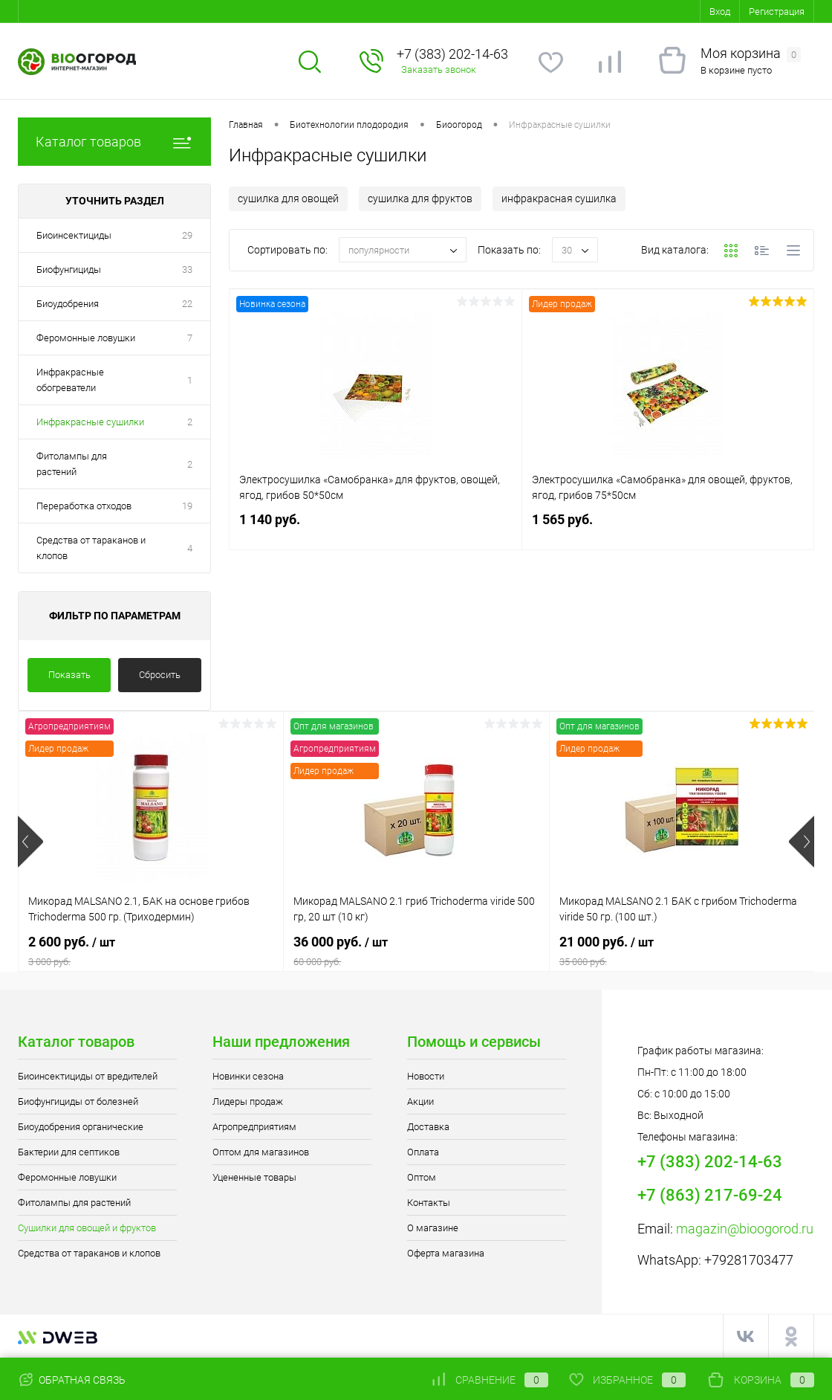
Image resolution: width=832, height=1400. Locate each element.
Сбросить (160, 674)
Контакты (428, 1202)
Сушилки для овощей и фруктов (87, 1227)
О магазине (432, 1227)
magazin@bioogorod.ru (744, 1228)
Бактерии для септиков (69, 1152)
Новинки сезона (248, 1076)
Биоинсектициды (73, 235)
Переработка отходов (83, 506)
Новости (425, 1076)
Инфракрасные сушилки (90, 422)
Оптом (421, 1177)
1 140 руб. (375, 528)
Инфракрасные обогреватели (70, 380)
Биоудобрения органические (80, 1126)
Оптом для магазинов (260, 1152)
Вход (719, 11)
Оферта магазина (445, 1253)
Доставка (428, 1126)
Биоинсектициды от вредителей (87, 1076)
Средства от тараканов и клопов (91, 548)
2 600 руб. (150, 951)
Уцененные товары (254, 1177)
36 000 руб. (416, 951)
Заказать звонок (438, 69)
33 (187, 269)
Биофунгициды (68, 269)
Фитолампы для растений (71, 464)
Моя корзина (751, 53)
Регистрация (777, 11)
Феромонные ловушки (85, 337)
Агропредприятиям (254, 1126)
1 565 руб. (668, 528)
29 (187, 235)
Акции (420, 1101)
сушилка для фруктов (420, 198)
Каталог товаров (114, 141)
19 (187, 506)
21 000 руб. (682, 951)
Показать (69, 674)
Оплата (423, 1152)
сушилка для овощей (288, 198)
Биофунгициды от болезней (78, 1101)
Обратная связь (72, 1380)
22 (187, 303)
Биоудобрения (67, 303)
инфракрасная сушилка (559, 198)
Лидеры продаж (247, 1101)
